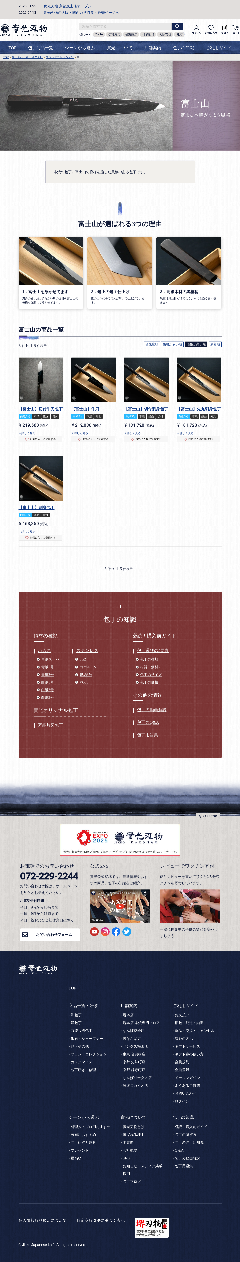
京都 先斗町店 (134, 1062)
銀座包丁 (131, 34)
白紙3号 (47, 697)
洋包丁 (76, 1023)
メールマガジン (187, 1078)
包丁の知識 (183, 47)
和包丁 (76, 1015)
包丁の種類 (149, 659)
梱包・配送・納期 (189, 1023)
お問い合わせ (185, 1093)
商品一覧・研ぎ (83, 1005)
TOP (12, 47)
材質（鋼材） (151, 667)
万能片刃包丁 (50, 725)
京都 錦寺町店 (134, 1070)
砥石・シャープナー (87, 1039)
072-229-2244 (49, 876)
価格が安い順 (172, 344)
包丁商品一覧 (40, 47)
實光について (120, 47)
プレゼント (80, 1150)
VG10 (84, 682)
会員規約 (182, 1062)
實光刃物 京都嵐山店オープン (67, 6)
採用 (126, 1174)
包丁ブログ (132, 1182)
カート (236, 29)
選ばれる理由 (133, 1135)
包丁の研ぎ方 (185, 1135)
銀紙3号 (86, 675)
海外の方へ (184, 1039)
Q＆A (179, 1150)
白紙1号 (47, 682)
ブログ (224, 29)
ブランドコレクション (60, 57)
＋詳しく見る (27, 433)
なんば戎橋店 (133, 1031)
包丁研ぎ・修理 (83, 1070)
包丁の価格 (149, 682)
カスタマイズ (81, 1062)
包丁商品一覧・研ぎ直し (27, 57)
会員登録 (182, 1070)
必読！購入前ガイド (191, 1127)
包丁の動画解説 (152, 709)
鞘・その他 (80, 1046)
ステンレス (87, 650)
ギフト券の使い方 (189, 1054)
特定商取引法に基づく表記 (101, 1220)
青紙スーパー (52, 659)
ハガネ (44, 650)
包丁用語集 (147, 734)
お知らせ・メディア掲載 (142, 1166)
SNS (126, 1158)
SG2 (83, 659)
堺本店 (128, 1015)
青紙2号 (47, 675)
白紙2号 (47, 690)
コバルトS (88, 667)
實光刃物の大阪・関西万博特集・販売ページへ (81, 13)
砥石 (180, 34)
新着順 (215, 344)
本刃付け (148, 34)
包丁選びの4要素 (153, 650)
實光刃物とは (133, 1127)
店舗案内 (152, 47)
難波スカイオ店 (135, 1086)
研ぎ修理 (165, 34)
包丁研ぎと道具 (83, 1142)
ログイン (196, 29)
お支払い (182, 1015)
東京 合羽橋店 (134, 1054)
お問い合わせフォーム (54, 935)
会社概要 (130, 1150)
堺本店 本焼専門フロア (141, 1023)
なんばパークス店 (137, 1078)
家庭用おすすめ (83, 1135)
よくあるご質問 (187, 1086)
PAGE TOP (210, 816)
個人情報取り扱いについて (43, 1220)
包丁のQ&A (148, 722)
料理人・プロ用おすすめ (90, 1127)
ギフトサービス (187, 1046)
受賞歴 (128, 1142)
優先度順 (151, 344)
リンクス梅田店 (135, 1046)
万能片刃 (114, 34)
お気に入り (211, 29)
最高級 (76, 1158)
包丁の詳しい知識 (189, 1142)
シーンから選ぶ (80, 47)
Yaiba (99, 34)
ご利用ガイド (219, 47)
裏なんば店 (132, 1039)
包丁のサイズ (151, 675)
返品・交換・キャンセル (194, 1031)
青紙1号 (47, 667)
